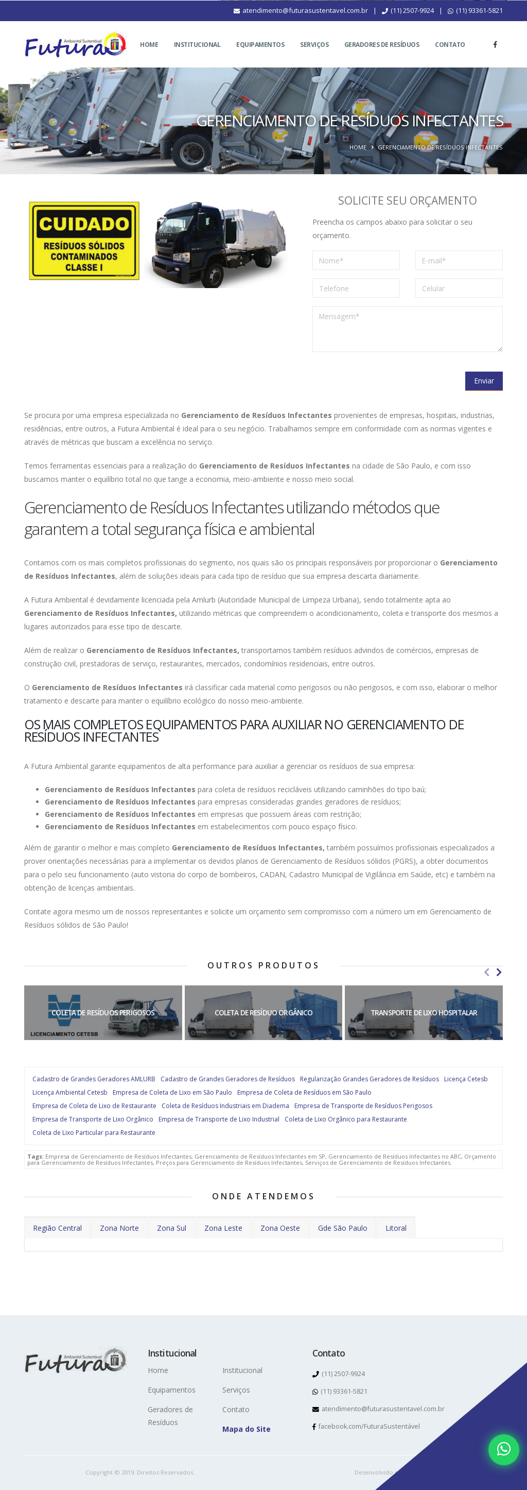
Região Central (57, 1228)
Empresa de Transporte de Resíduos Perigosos (363, 1105)
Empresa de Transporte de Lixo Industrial (219, 1119)
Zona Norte (119, 1228)
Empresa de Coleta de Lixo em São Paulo (172, 1092)
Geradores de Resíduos (381, 57)
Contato (450, 57)
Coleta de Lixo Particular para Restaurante (93, 1132)
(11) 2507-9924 (408, 22)
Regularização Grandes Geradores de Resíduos (369, 1079)
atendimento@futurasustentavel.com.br (301, 22)
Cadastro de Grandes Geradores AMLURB (93, 1079)
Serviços (314, 57)
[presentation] (390, 380)
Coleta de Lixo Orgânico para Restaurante (346, 1119)
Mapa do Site (246, 1429)
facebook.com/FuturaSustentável (366, 1426)
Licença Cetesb (466, 1079)
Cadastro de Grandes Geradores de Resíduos (228, 1079)
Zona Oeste (280, 1228)
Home (149, 57)
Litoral (396, 1228)
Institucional (197, 57)
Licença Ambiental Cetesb (70, 1092)
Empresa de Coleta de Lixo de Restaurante (94, 1105)
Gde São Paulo (342, 1228)
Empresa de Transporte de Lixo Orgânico (92, 1119)
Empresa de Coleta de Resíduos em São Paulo (304, 1092)
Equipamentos (260, 57)
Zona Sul (171, 1228)
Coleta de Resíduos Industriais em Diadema (225, 1105)
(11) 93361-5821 (475, 22)
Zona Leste (223, 1228)
